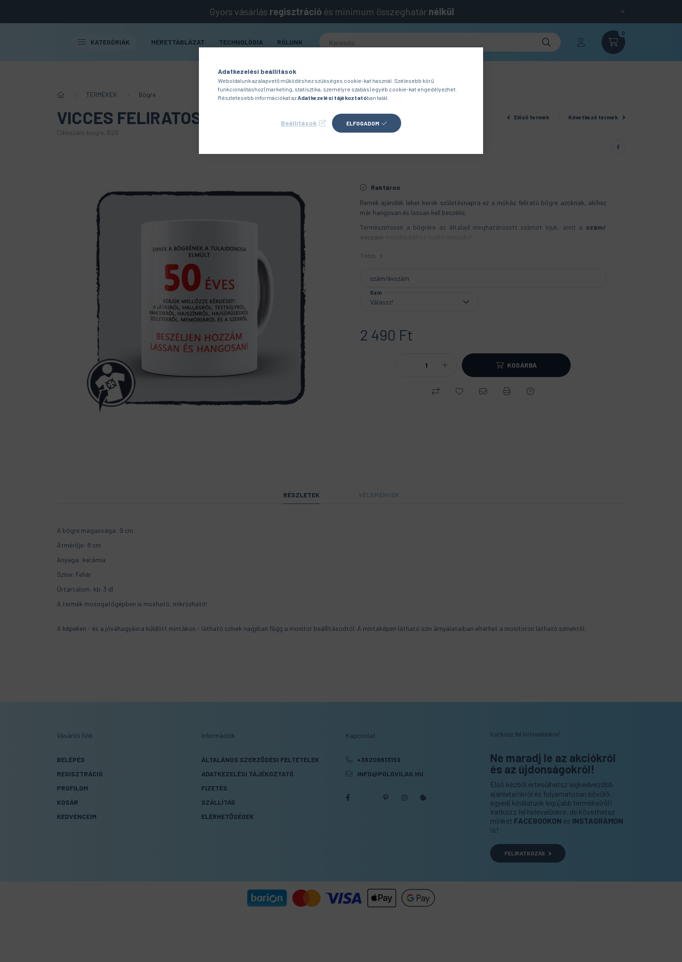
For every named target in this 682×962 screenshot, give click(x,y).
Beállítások (299, 123)
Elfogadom (362, 123)
